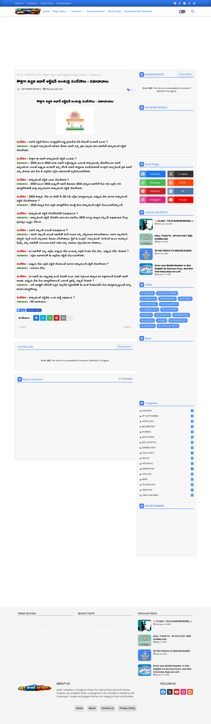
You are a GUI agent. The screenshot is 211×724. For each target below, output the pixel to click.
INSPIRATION (182, 315)
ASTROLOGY (149, 298)
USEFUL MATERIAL (169, 325)
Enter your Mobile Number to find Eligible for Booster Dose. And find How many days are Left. (174, 268)
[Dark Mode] (193, 11)
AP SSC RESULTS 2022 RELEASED (173, 250)
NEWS (163, 320)
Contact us (32, 3)
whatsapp (155, 182)
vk (182, 191)
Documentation (64, 3)
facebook (155, 174)
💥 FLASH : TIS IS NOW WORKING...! (174, 220)
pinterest (155, 191)
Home (46, 11)
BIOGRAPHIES (169, 298)
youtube (182, 199)
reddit (182, 182)
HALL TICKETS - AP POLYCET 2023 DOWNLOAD (173, 237)
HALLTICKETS (171, 309)
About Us (19, 3)
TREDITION (149, 325)
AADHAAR (148, 293)
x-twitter (183, 174)
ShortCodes (114, 11)
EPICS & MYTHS (170, 304)
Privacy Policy (47, 3)
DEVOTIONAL (150, 304)
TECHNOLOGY (179, 320)
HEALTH (147, 315)
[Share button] (70, 318)
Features (76, 11)
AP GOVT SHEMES (168, 293)
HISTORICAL (163, 315)
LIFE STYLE (148, 320)
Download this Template (138, 11)
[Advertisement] (105, 42)
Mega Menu (59, 11)
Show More (185, 74)
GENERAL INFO (33, 74)
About (92, 708)
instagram (155, 199)
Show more (124, 346)
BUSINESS (186, 298)
